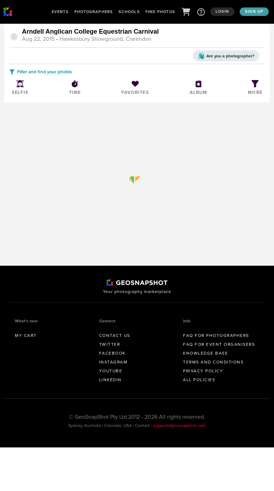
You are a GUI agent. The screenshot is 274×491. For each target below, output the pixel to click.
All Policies (199, 380)
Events (60, 12)
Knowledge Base (205, 353)
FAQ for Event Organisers (219, 344)
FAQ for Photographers (216, 335)
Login (222, 11)
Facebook (112, 353)
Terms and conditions (213, 362)
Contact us (114, 335)
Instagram (113, 362)
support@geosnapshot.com (179, 425)
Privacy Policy (203, 371)
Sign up (254, 11)
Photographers (93, 12)
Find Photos (160, 12)
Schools (129, 12)
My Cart (26, 335)
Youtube (110, 371)
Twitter (109, 344)
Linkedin (110, 380)
